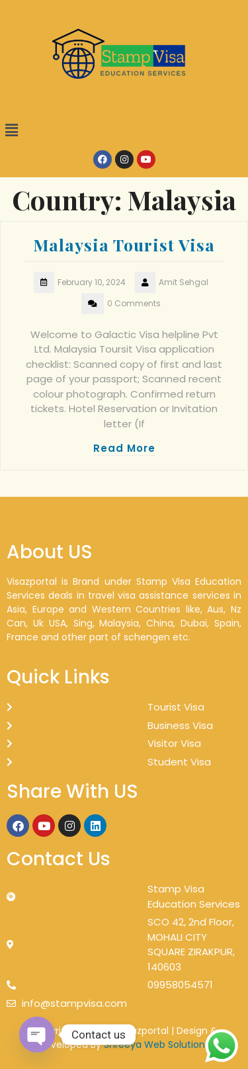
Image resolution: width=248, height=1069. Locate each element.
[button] (124, 130)
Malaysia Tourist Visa (124, 244)
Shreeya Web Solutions (157, 1044)
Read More (124, 448)
